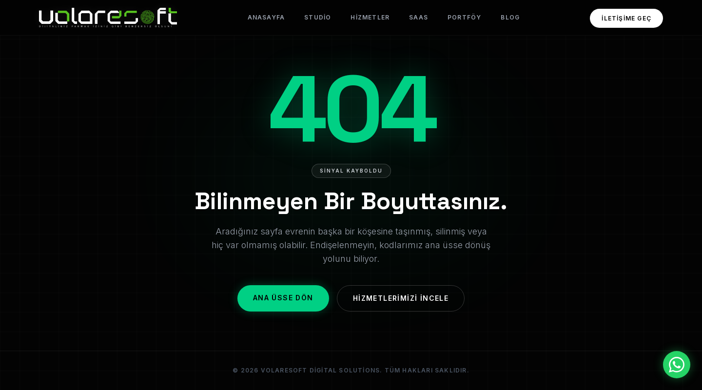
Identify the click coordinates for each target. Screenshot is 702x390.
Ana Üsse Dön (283, 297)
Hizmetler (370, 17)
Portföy (464, 17)
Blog (510, 17)
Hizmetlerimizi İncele (400, 298)
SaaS (418, 17)
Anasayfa (266, 17)
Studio (317, 17)
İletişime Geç (626, 18)
